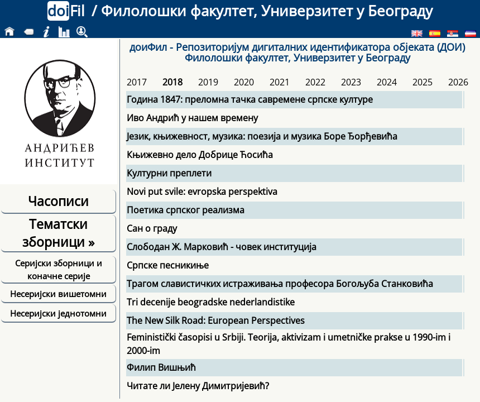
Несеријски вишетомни (58, 293)
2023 (351, 82)
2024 (387, 82)
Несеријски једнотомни (58, 313)
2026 (458, 82)
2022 (315, 82)
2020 (244, 82)
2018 (172, 82)
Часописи (58, 201)
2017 (137, 82)
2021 (280, 82)
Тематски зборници (58, 233)
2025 (422, 82)
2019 (208, 82)
